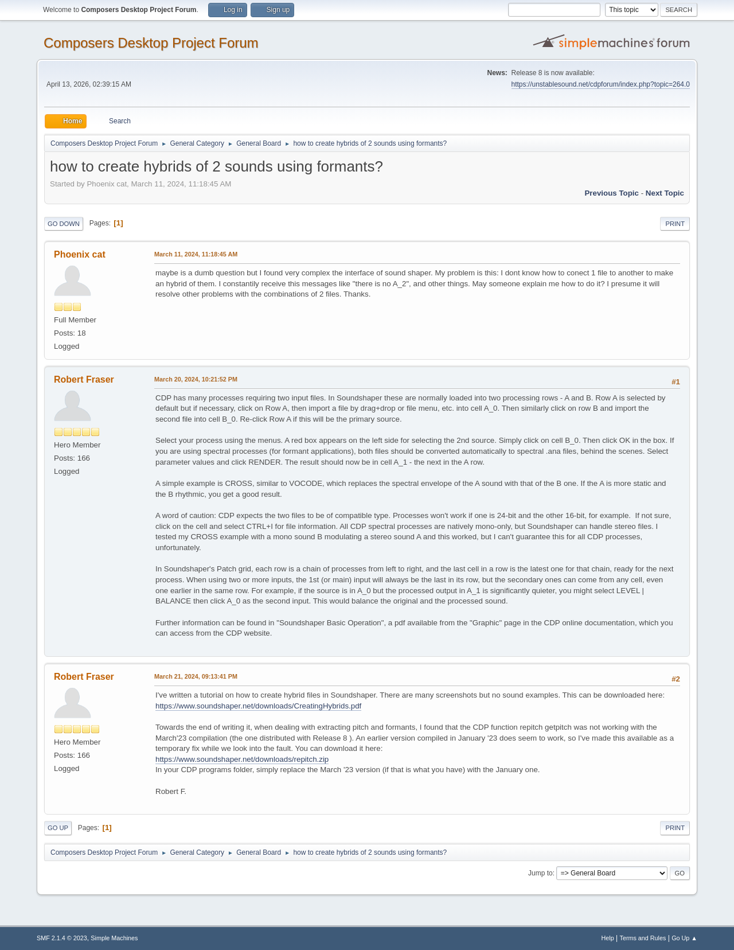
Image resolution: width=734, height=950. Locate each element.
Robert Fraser (84, 379)
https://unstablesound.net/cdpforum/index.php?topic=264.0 (601, 84)
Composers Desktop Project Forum (151, 42)
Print (675, 223)
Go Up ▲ (684, 938)
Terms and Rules (643, 938)
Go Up (58, 827)
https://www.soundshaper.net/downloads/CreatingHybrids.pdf (258, 706)
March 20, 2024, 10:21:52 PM (195, 379)
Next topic (665, 193)
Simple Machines (114, 938)
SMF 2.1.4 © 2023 (62, 938)
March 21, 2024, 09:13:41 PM (195, 676)
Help (608, 938)
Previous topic (611, 193)
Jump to (540, 873)
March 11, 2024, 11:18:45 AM (195, 254)
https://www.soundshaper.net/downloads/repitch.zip (242, 759)
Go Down (64, 223)
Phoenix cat (80, 254)
